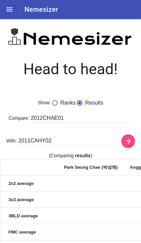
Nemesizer (41, 9)
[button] (9, 9)
